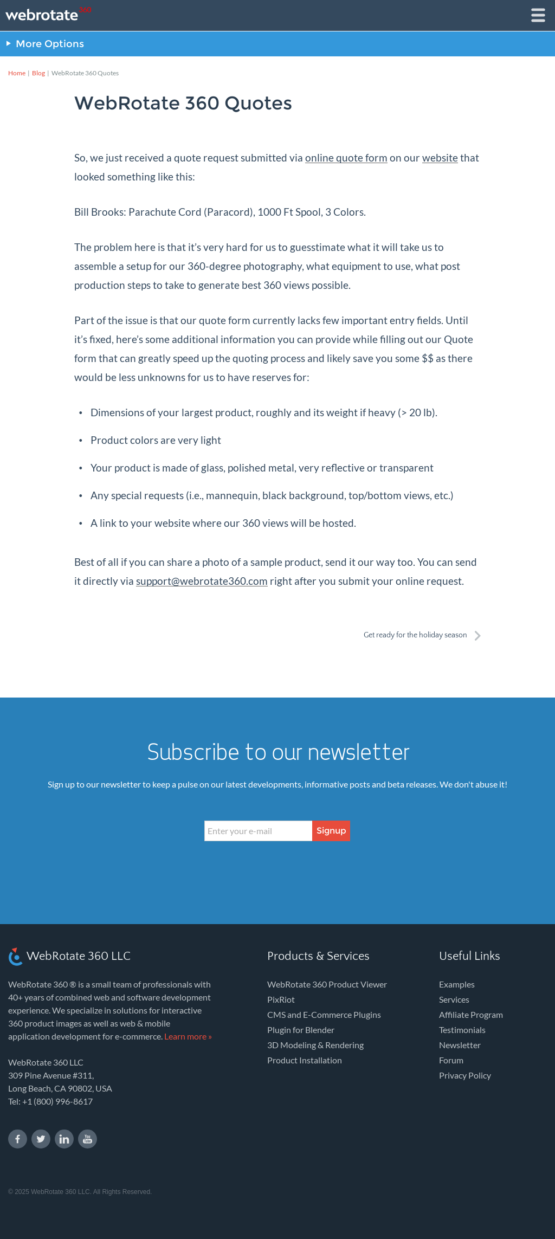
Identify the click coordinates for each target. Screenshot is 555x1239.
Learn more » (188, 1036)
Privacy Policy (465, 1075)
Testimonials (462, 1029)
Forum (451, 1060)
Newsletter (460, 1045)
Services (454, 999)
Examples (457, 984)
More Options (50, 44)
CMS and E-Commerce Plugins (324, 1014)
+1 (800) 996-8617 (57, 1101)
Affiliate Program (471, 1014)
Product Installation (304, 1060)
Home (16, 73)
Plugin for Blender (300, 1029)
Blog (38, 73)
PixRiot (281, 999)
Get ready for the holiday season (415, 635)
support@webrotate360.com (202, 581)
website (440, 157)
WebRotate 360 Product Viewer (327, 984)
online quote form (346, 157)
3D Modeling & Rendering (315, 1045)
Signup (331, 830)
